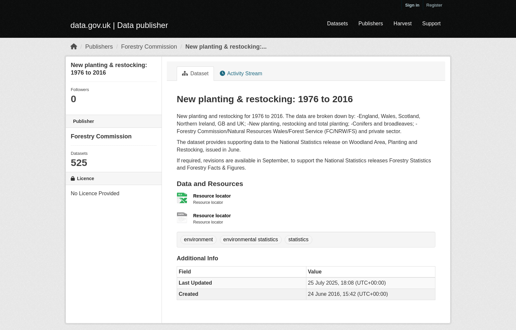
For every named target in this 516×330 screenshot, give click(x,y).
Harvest (403, 23)
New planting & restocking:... (226, 46)
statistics (298, 239)
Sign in (412, 5)
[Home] (73, 46)
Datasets (337, 23)
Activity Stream (241, 73)
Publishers (370, 23)
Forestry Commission (149, 46)
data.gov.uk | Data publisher (119, 25)
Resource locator (212, 196)
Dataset (195, 73)
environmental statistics (250, 239)
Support (431, 23)
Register (434, 5)
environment (198, 239)
